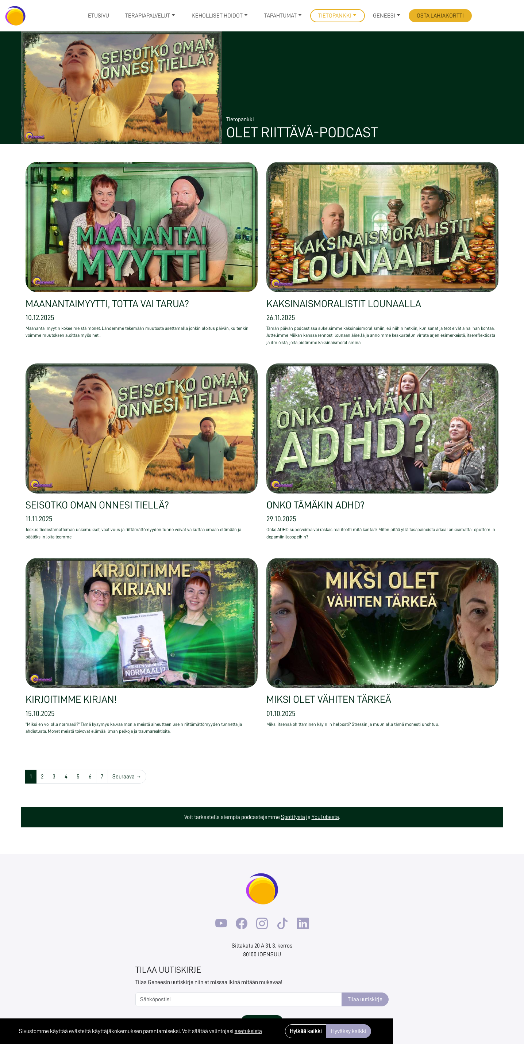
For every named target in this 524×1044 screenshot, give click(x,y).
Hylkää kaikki (306, 1031)
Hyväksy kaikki (348, 1031)
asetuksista (248, 1031)
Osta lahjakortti (440, 16)
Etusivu (98, 16)
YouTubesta (325, 817)
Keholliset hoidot (220, 16)
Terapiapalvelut (150, 16)
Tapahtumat (283, 16)
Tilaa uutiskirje (365, 999)
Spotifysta (293, 817)
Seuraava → (127, 777)
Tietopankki (337, 16)
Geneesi (387, 16)
